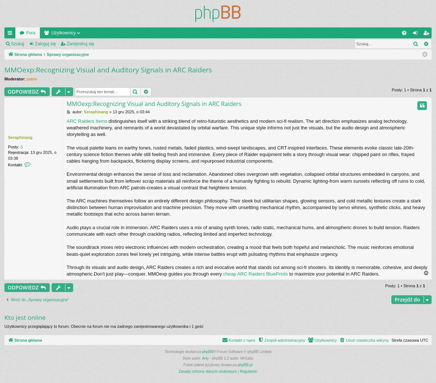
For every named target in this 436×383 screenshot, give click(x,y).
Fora (30, 32)
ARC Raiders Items (87, 121)
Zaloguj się (45, 43)
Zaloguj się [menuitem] (417, 34)
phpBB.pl (245, 365)
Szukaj (17, 43)
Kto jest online (25, 317)
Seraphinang (20, 137)
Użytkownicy (64, 32)
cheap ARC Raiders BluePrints (255, 274)
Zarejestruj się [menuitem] (428, 34)
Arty (205, 358)
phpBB (207, 352)
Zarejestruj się (80, 43)
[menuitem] (404, 32)
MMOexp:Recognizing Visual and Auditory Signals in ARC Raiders (108, 70)
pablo (32, 79)
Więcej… (11, 34)
